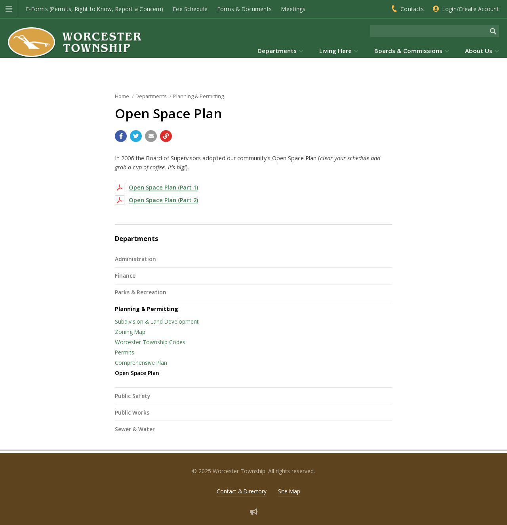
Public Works (132, 412)
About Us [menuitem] (478, 51)
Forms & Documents (244, 9)
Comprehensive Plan (141, 362)
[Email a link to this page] (151, 136)
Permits (124, 352)
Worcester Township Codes (150, 342)
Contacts (412, 9)
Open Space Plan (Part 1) (163, 187)
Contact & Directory (242, 491)
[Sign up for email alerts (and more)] (253, 511)
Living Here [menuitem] (335, 51)
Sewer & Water (135, 429)
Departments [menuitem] (277, 51)
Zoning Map (130, 331)
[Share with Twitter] (136, 136)
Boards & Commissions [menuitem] (408, 51)
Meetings (293, 9)
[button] (9, 9)
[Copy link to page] (166, 136)
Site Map (289, 491)
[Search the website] (428, 31)
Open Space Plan (137, 373)
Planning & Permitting (146, 309)
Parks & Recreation (140, 292)
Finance (125, 275)
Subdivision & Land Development (157, 321)
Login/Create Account (470, 9)
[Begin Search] (493, 31)
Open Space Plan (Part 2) (163, 200)
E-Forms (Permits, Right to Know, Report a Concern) (95, 9)
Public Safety (132, 396)
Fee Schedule (190, 9)
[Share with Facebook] (121, 136)
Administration (135, 259)
